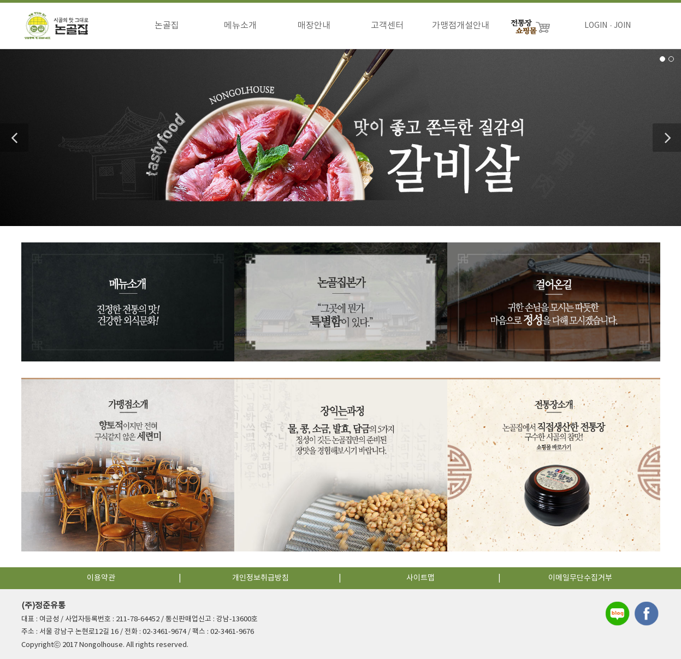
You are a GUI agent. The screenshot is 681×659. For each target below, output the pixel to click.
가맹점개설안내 (460, 26)
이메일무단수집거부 (580, 578)
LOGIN (595, 25)
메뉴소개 (240, 26)
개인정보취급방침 (260, 578)
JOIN (622, 25)
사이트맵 (420, 578)
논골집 (167, 26)
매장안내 (314, 26)
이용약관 (101, 578)
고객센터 (387, 26)
